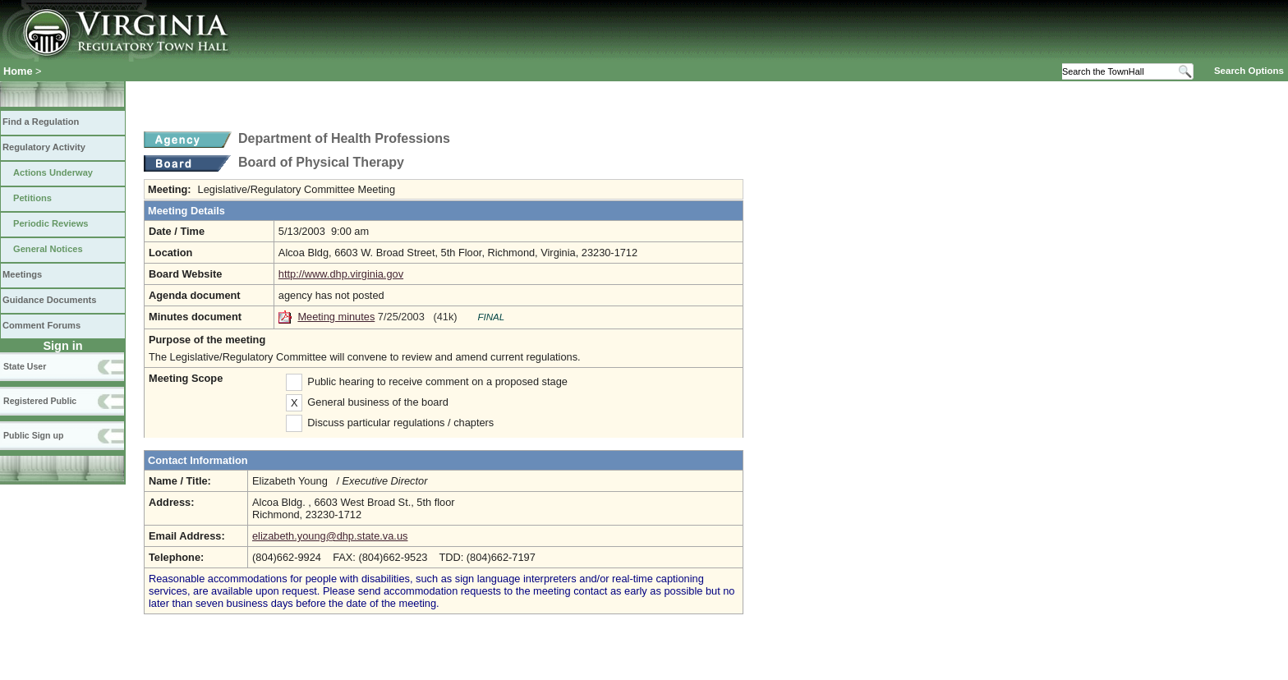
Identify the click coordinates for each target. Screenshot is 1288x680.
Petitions (32, 198)
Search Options (1249, 71)
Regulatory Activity (43, 147)
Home (18, 71)
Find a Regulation (40, 121)
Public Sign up (33, 435)
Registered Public (39, 401)
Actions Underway (53, 172)
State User (24, 366)
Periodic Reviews (51, 223)
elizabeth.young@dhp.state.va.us (329, 536)
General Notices (48, 249)
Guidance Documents (49, 300)
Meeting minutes (336, 316)
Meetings (22, 274)
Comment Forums (41, 325)
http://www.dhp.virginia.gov (340, 274)
